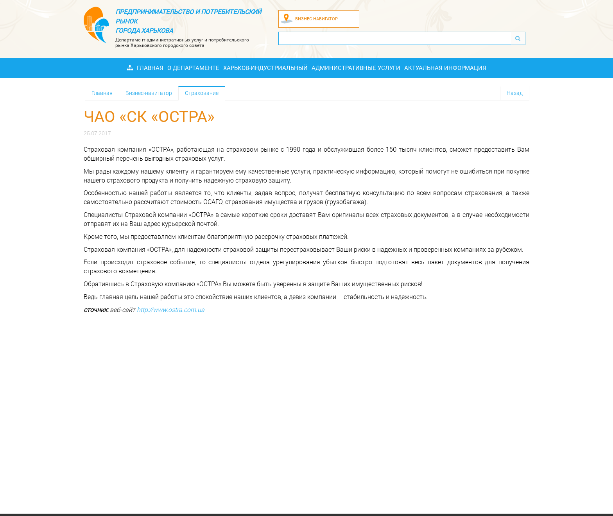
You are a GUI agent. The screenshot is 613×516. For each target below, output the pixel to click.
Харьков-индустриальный (265, 68)
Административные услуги (356, 68)
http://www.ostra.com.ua (170, 309)
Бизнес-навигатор (148, 93)
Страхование (202, 93)
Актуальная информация (445, 68)
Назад (515, 93)
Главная (150, 68)
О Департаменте (193, 68)
